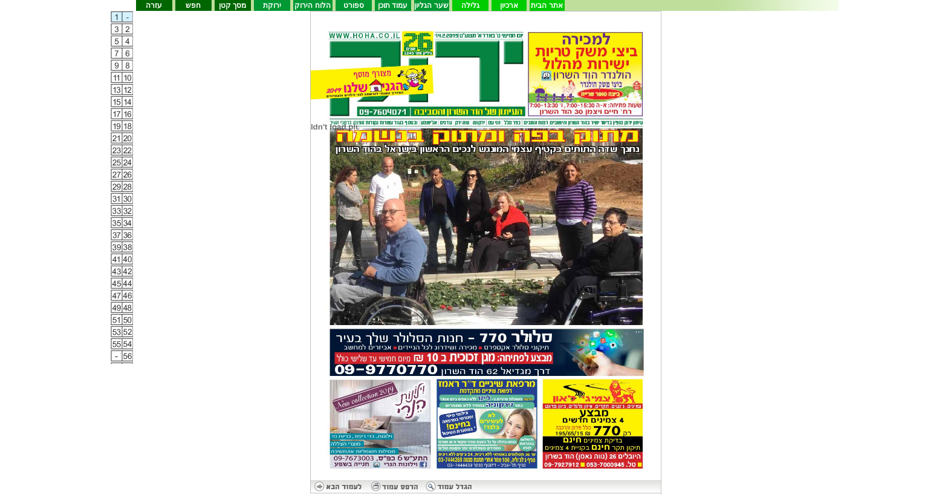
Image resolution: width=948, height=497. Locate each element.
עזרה (154, 5)
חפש (193, 5)
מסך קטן (232, 5)
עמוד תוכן (392, 5)
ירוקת (272, 5)
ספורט (353, 5)
